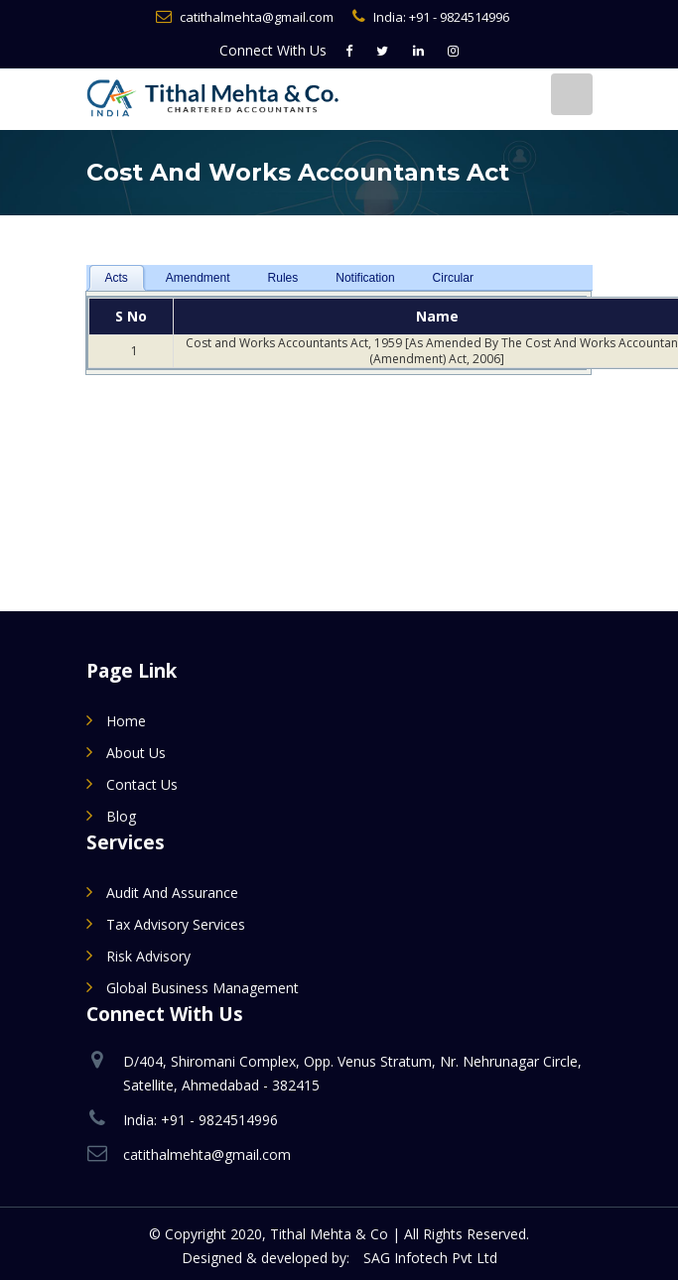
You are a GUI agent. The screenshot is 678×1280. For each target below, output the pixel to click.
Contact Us (142, 784)
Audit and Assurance (172, 892)
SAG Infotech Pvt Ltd (430, 1257)
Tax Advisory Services (175, 924)
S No (131, 316)
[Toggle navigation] (572, 94)
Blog (121, 816)
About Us (136, 752)
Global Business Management (202, 987)
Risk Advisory (148, 956)
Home (126, 720)
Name (437, 316)
